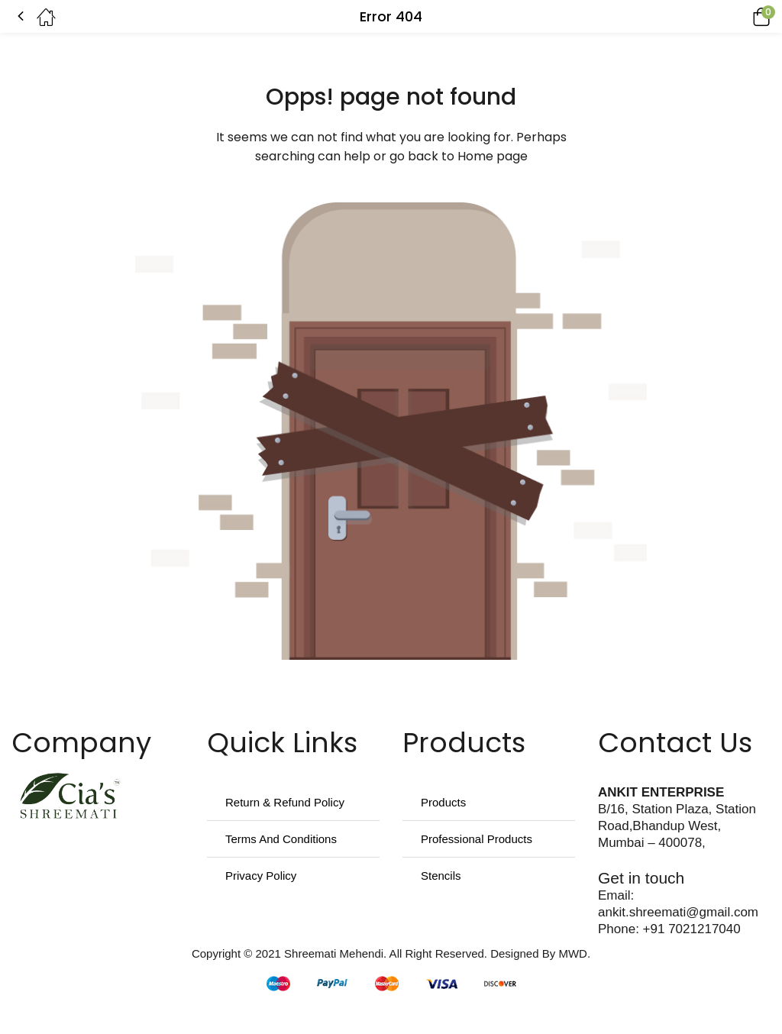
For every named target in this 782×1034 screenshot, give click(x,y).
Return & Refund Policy (284, 802)
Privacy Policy (260, 875)
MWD (572, 953)
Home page (492, 156)
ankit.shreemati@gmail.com (678, 912)
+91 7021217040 (692, 929)
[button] (740, 16)
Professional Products (476, 838)
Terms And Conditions (281, 838)
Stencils (441, 875)
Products (443, 802)
